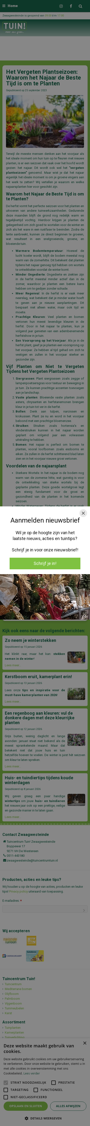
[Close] (83, 513)
